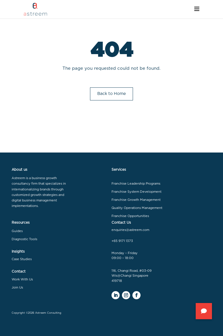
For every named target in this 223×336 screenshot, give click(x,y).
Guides (17, 231)
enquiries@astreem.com (130, 230)
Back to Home (111, 94)
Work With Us (22, 279)
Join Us (17, 287)
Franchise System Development (136, 191)
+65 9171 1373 (122, 241)
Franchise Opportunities (130, 216)
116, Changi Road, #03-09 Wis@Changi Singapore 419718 (132, 275)
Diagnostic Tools (24, 239)
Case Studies (22, 259)
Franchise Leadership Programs (136, 183)
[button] (204, 311)
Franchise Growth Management (136, 199)
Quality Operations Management (137, 208)
